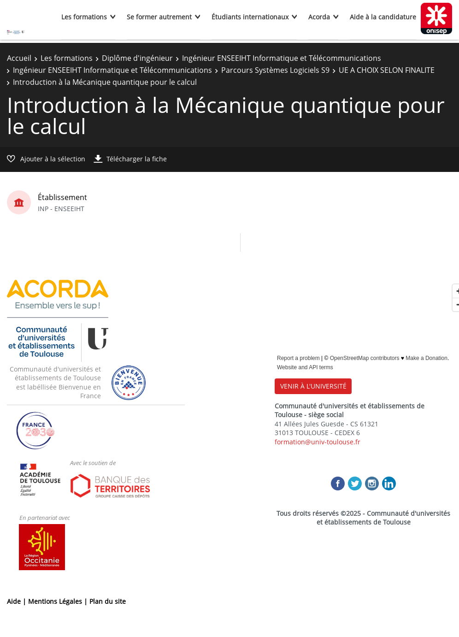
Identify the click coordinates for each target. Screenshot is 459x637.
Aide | (17, 601)
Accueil (19, 58)
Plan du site (107, 601)
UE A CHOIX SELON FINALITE (387, 70)
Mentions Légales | (58, 601)
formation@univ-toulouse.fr (317, 441)
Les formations (84, 16)
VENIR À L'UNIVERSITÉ (313, 386)
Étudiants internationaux (250, 16)
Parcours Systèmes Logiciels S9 (275, 70)
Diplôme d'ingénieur (137, 58)
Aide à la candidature (383, 16)
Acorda (319, 16)
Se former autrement (159, 16)
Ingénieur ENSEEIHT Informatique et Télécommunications (281, 58)
